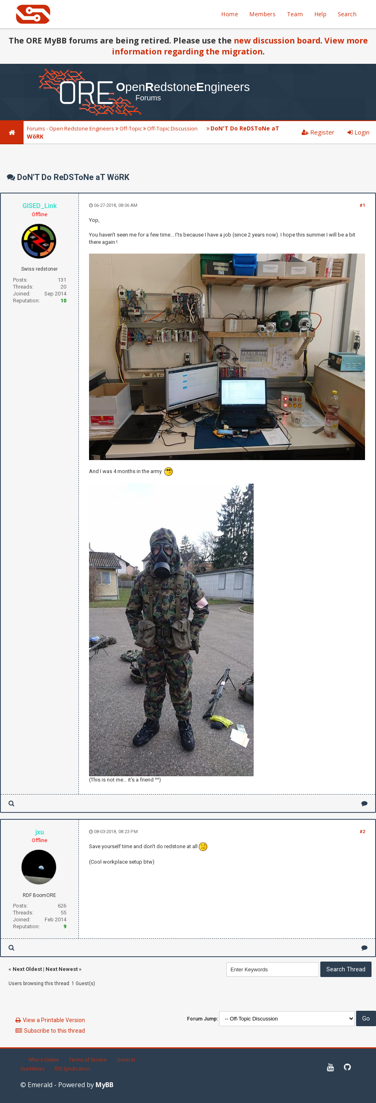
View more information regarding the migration (240, 46)
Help (320, 14)
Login (358, 132)
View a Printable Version (54, 1020)
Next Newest (62, 969)
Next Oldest (27, 969)
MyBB (104, 1084)
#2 (362, 831)
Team (295, 14)
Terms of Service (88, 1059)
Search (347, 14)
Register (318, 132)
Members (262, 14)
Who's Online (43, 1059)
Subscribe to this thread (54, 1030)
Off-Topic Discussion (172, 128)
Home (229, 14)
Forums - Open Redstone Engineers (70, 128)
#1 (362, 205)
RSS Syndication (72, 1068)
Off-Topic (131, 128)
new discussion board (277, 40)
